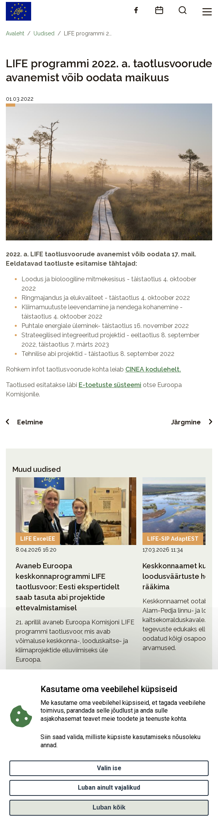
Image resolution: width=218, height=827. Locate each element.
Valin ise (109, 770)
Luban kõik (109, 809)
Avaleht (15, 33)
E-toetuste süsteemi (110, 385)
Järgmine (186, 422)
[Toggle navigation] (207, 11)
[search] (182, 10)
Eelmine (30, 422)
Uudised (43, 33)
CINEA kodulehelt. (153, 369)
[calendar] (159, 10)
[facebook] (136, 10)
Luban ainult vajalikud (109, 790)
